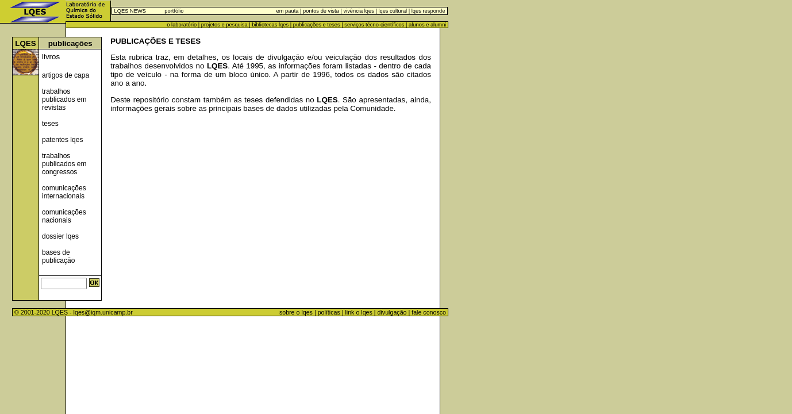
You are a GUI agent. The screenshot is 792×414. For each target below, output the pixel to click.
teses (50, 124)
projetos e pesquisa (224, 25)
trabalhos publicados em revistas (64, 99)
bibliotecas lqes (270, 25)
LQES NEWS (130, 11)
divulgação (392, 312)
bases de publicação (58, 256)
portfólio (173, 11)
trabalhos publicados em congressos (64, 164)
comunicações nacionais (64, 216)
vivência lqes (358, 11)
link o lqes (358, 312)
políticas (329, 312)
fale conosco (430, 312)
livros (51, 56)
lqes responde (427, 11)
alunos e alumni (427, 25)
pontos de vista (321, 11)
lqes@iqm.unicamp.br (103, 312)
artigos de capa (65, 75)
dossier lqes (60, 236)
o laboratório (182, 25)
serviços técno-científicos (374, 25)
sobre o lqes (296, 312)
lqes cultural (392, 11)
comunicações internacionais (64, 192)
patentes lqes (62, 140)
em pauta (287, 11)
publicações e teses (316, 25)
